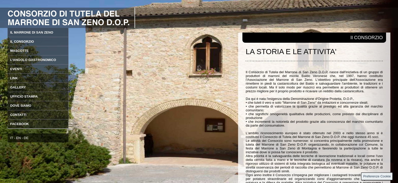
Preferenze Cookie (377, 176)
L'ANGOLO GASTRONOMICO (33, 60)
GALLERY (18, 87)
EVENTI (16, 69)
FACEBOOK (19, 124)
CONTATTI (18, 115)
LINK (14, 78)
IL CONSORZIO (22, 41)
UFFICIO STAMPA (24, 96)
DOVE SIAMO (20, 106)
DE (26, 138)
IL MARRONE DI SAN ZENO (31, 32)
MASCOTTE (19, 51)
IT (11, 138)
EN (18, 138)
